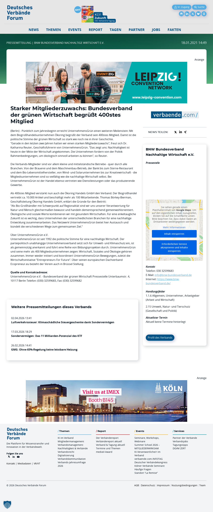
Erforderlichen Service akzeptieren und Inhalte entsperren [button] (174, 247)
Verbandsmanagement (70, 444)
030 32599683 (165, 271)
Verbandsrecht (66, 451)
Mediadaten (24, 463)
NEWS (34, 29)
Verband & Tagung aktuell (110, 444)
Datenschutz (148, 485)
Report (95, 29)
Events (74, 29)
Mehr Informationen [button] (174, 227)
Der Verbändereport (107, 437)
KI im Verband (66, 437)
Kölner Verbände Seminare (149, 465)
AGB (136, 485)
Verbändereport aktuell (109, 441)
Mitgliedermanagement (71, 441)
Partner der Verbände (185, 437)
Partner (137, 29)
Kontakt (10, 463)
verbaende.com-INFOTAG (148, 458)
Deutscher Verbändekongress (150, 462)
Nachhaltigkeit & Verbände (73, 448)
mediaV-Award (104, 451)
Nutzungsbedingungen (184, 485)
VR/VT (37, 463)
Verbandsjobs (180, 441)
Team (202, 485)
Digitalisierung (66, 455)
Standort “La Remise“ (146, 472)
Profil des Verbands (160, 337)
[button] (7, 504)
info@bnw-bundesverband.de (173, 275)
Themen (53, 29)
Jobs (156, 29)
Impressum (163, 485)
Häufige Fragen (142, 469)
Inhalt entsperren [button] (174, 233)
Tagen (115, 29)
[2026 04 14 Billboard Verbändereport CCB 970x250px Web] (106, 382)
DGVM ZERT (179, 448)
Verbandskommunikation (72, 458)
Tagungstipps (180, 444)
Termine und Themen (108, 448)
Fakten (174, 29)
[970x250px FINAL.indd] (106, 64)
